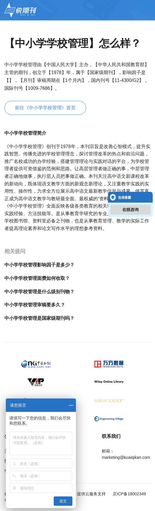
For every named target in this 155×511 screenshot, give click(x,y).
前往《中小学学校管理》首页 (45, 107)
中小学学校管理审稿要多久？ (34, 304)
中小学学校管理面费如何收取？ (37, 278)
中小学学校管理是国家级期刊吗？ (39, 318)
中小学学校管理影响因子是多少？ (39, 264)
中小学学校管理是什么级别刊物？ (39, 291)
